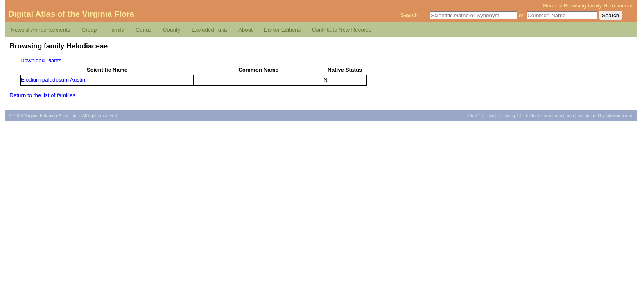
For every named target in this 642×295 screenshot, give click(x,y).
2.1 (495, 115)
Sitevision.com (619, 115)
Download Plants (40, 60)
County (171, 30)
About (245, 30)
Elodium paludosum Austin (53, 80)
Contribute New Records (341, 30)
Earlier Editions (282, 30)
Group (89, 30)
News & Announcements (40, 30)
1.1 (475, 115)
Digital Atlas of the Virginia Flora (71, 13)
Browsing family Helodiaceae (599, 5)
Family (116, 30)
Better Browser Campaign (550, 115)
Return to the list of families (42, 95)
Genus (143, 30)
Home (550, 5)
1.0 (513, 115)
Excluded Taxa (209, 30)
